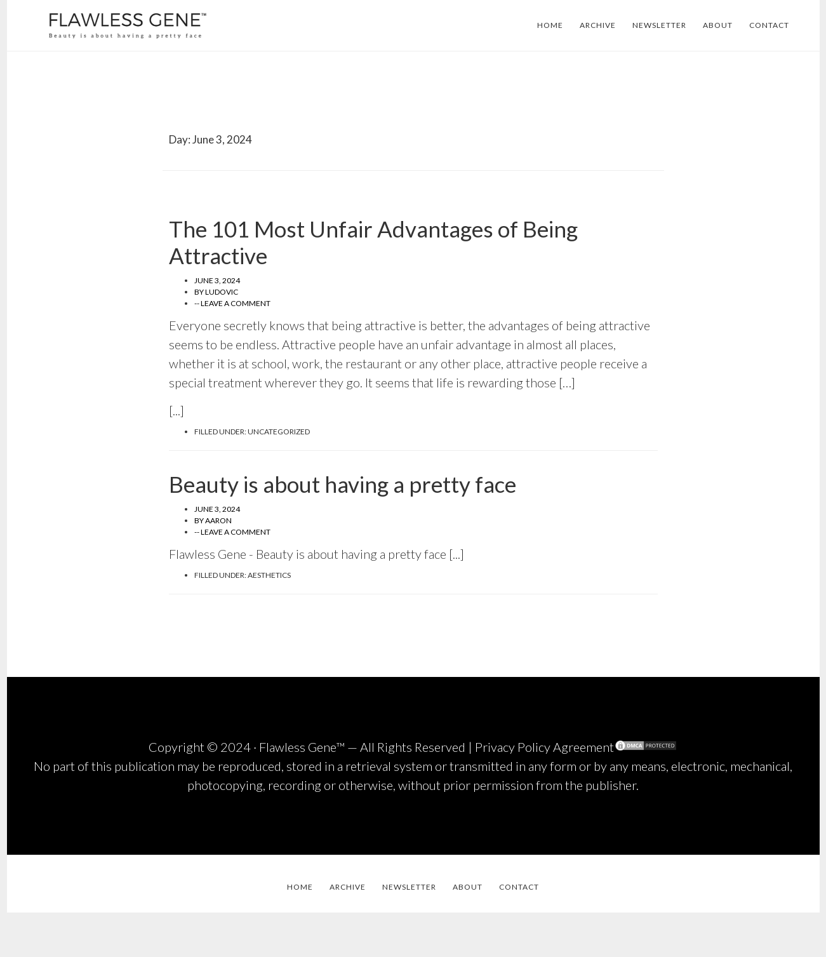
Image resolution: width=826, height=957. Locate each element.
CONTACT (769, 25)
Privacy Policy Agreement (544, 746)
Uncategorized (279, 431)
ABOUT (718, 25)
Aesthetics (269, 575)
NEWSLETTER (659, 25)
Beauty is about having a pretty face (342, 484)
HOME (550, 25)
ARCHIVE (598, 25)
